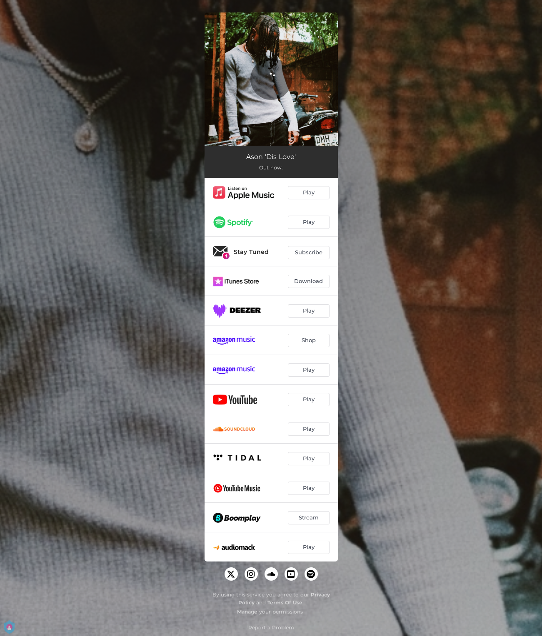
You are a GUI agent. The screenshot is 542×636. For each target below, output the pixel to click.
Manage (247, 612)
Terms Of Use (284, 602)
